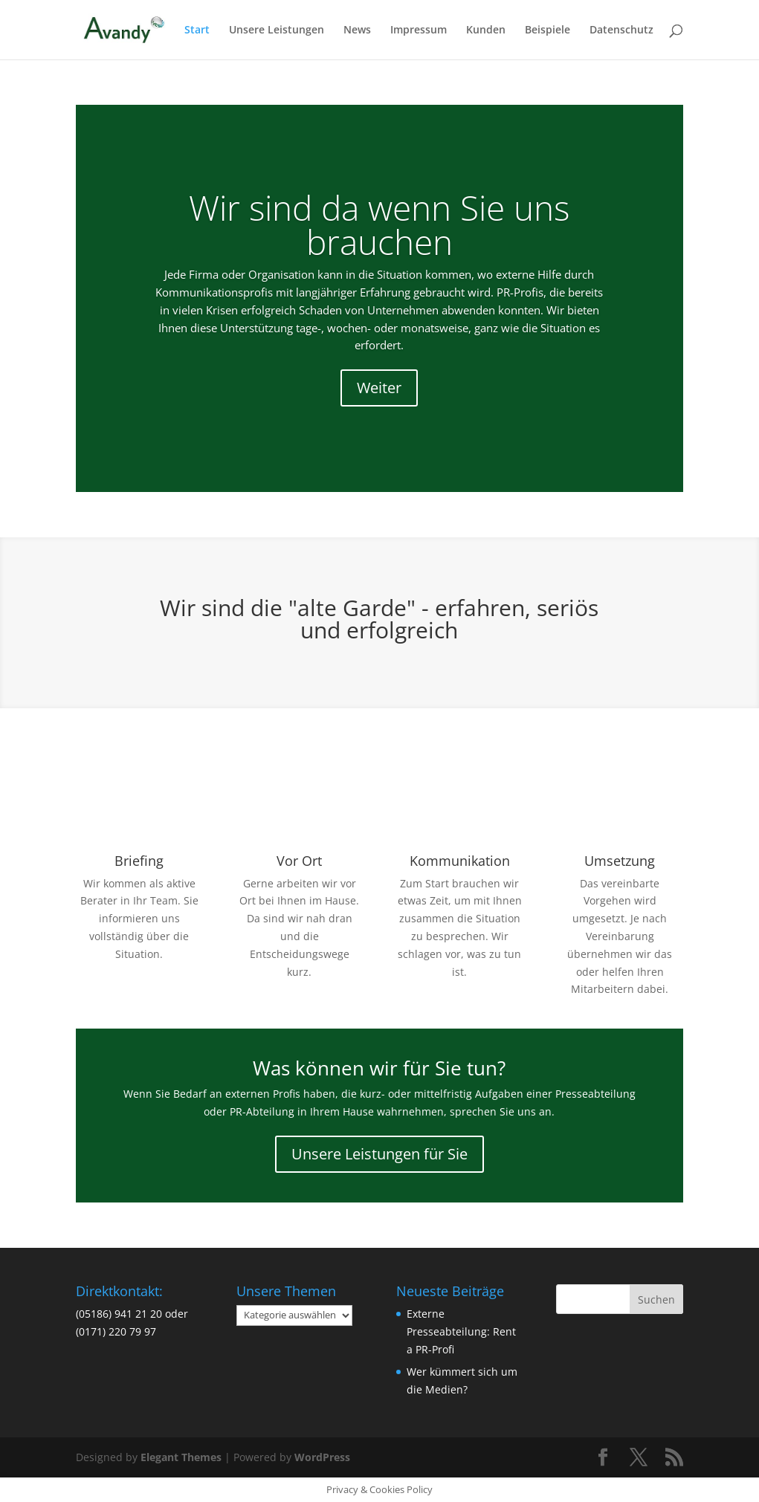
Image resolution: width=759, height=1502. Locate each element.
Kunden (486, 30)
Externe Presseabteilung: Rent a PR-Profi (461, 1331)
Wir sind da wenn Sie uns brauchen (379, 224)
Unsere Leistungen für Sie (379, 1154)
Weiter (379, 388)
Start (197, 30)
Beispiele (547, 30)
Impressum (418, 30)
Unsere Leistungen (276, 30)
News (357, 30)
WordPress (322, 1457)
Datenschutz (621, 30)
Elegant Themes (181, 1457)
